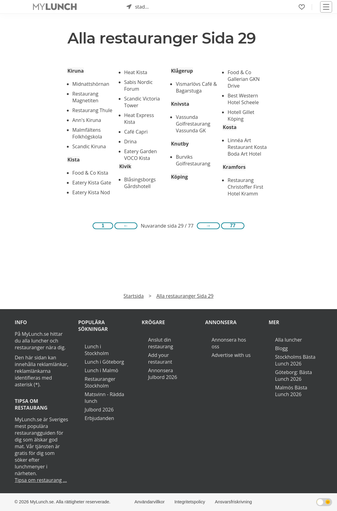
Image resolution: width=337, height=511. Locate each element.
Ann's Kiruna (86, 120)
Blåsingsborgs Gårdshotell (140, 183)
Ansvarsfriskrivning (233, 501)
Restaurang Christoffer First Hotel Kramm (245, 187)
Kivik (125, 166)
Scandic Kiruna (89, 146)
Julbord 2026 (99, 409)
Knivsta (180, 103)
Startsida (134, 296)
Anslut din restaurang (160, 343)
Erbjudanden (99, 418)
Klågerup (182, 70)
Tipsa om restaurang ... (41, 480)
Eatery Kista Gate (91, 182)
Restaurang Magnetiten (85, 97)
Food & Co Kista (90, 172)
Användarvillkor (149, 501)
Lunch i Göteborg (104, 361)
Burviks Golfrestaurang (193, 160)
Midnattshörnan (90, 84)
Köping (179, 176)
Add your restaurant (160, 358)
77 (233, 225)
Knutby (180, 143)
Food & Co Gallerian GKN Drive (244, 79)
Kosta (229, 127)
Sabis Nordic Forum (138, 85)
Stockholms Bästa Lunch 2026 (295, 360)
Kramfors (234, 167)
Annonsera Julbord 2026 (162, 373)
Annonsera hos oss (229, 343)
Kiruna (75, 70)
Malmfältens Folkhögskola (87, 133)
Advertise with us (231, 355)
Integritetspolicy (189, 501)
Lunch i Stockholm (97, 350)
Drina (130, 141)
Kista (73, 159)
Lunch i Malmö (101, 370)
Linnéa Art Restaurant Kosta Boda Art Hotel (247, 147)
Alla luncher (288, 339)
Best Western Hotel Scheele (243, 99)
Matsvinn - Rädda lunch (104, 397)
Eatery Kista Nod (91, 192)
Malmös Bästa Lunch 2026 (291, 391)
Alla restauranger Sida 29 (184, 296)
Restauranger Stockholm (100, 382)
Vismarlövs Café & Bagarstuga (196, 87)
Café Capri (136, 131)
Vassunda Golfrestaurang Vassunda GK (193, 124)
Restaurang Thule (92, 110)
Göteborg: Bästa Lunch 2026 (293, 375)
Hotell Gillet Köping (241, 115)
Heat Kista (135, 72)
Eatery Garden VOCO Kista (140, 154)
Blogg (281, 348)
